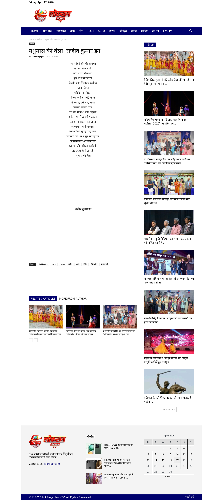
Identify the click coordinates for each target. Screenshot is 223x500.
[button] (190, 31)
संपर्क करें (189, 497)
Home (34, 31)
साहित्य (144, 31)
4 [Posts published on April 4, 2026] (184, 448)
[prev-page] (31, 340)
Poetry (62, 264)
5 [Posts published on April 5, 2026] (190, 448)
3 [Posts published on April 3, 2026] (177, 448)
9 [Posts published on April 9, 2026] (170, 454)
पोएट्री (77, 264)
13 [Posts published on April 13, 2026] (148, 460)
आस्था (134, 31)
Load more (169, 409)
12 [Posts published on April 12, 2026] (191, 454)
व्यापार (112, 31)
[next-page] (36, 340)
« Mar (168, 476)
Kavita (53, 264)
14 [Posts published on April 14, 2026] (155, 460)
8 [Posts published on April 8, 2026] (163, 454)
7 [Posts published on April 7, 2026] (155, 454)
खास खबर (47, 31)
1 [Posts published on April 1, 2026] (163, 448)
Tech (90, 31)
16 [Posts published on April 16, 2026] (170, 460)
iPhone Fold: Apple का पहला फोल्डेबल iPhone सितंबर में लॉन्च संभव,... (117, 463)
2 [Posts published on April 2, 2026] (170, 448)
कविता (70, 264)
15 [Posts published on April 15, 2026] (163, 460)
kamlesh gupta (37, 56)
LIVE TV (167, 31)
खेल (81, 31)
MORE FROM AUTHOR (73, 298)
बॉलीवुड (123, 31)
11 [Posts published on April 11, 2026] (184, 454)
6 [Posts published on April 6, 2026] (148, 454)
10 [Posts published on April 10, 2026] (177, 454)
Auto (101, 31)
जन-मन (155, 31)
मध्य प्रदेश (61, 31)
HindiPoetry (43, 264)
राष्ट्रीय (72, 31)
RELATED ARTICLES (43, 298)
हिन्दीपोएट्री (104, 264)
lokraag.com (52, 464)
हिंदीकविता (94, 264)
